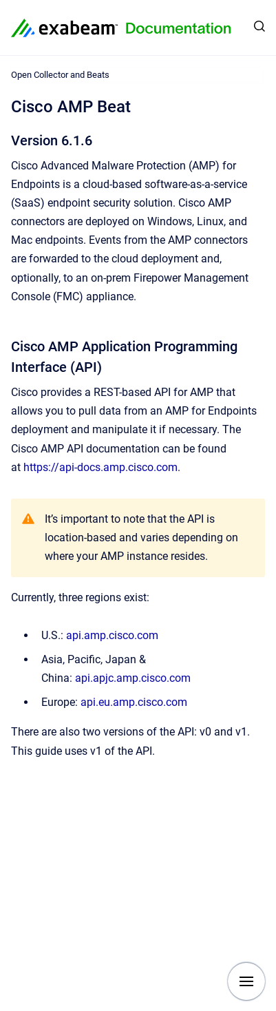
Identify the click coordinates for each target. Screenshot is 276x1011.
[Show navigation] (246, 981)
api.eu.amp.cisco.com (134, 702)
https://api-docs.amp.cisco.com (100, 467)
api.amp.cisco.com (112, 635)
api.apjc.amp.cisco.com (133, 678)
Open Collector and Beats (60, 75)
